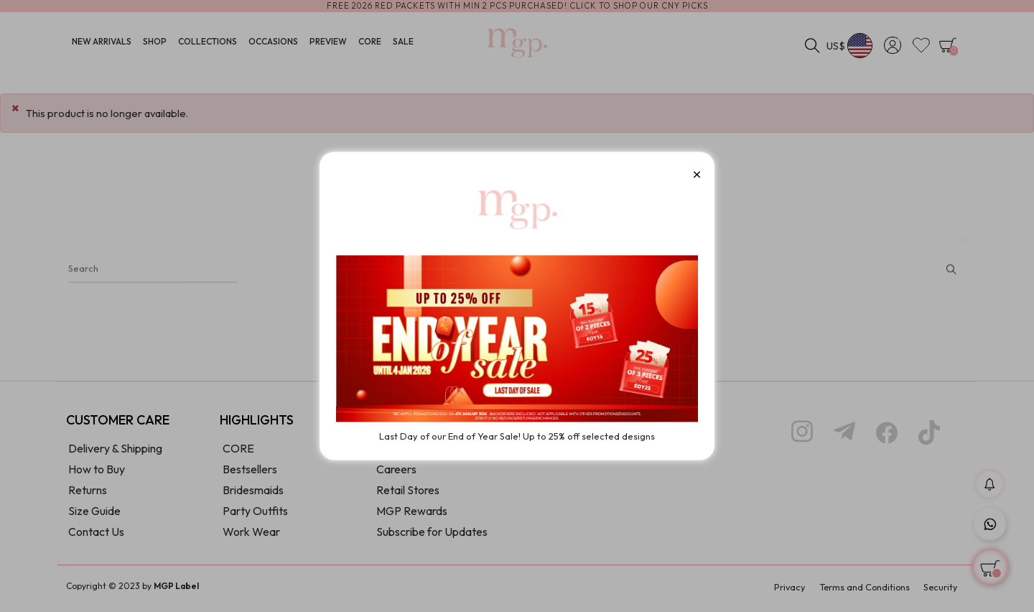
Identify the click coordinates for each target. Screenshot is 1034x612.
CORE (238, 452)
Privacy (774, 590)
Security (939, 590)
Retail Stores (407, 494)
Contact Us (96, 536)
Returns (87, 494)
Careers (396, 473)
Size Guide (94, 515)
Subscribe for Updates (432, 536)
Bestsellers (250, 473)
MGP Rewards (411, 515)
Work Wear (251, 536)
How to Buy (96, 473)
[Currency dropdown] (850, 46)
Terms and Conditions (856, 590)
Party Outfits (255, 515)
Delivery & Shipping (115, 452)
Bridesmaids (253, 494)
